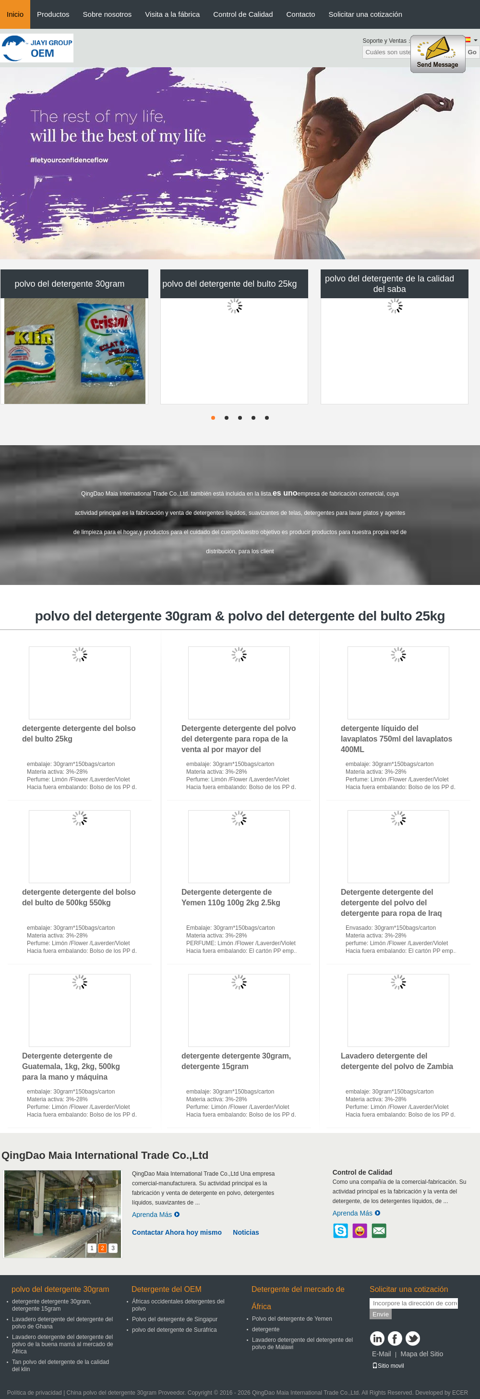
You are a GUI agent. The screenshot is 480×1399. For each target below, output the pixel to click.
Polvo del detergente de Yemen (292, 1318)
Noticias (246, 1232)
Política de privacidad (34, 1392)
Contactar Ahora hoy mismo (177, 1232)
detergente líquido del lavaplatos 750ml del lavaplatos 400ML (396, 739)
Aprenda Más (156, 1214)
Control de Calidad (243, 14)
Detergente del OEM (167, 1289)
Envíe (380, 1314)
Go (472, 52)
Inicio (15, 14)
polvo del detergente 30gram (69, 284)
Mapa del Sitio (421, 1354)
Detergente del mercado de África (298, 1298)
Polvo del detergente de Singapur (174, 1319)
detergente (265, 1329)
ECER (460, 1392)
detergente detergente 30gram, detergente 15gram (51, 1305)
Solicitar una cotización (365, 14)
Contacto (301, 14)
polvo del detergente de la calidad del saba (389, 284)
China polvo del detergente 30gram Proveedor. (127, 1392)
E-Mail (381, 1354)
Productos (53, 14)
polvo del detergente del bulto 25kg (229, 284)
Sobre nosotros (107, 14)
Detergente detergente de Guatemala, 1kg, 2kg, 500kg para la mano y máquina (71, 1066)
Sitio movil (388, 1366)
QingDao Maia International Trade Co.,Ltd (104, 1155)
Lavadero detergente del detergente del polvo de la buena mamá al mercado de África (62, 1344)
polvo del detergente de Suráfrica (174, 1329)
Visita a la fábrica (172, 14)
